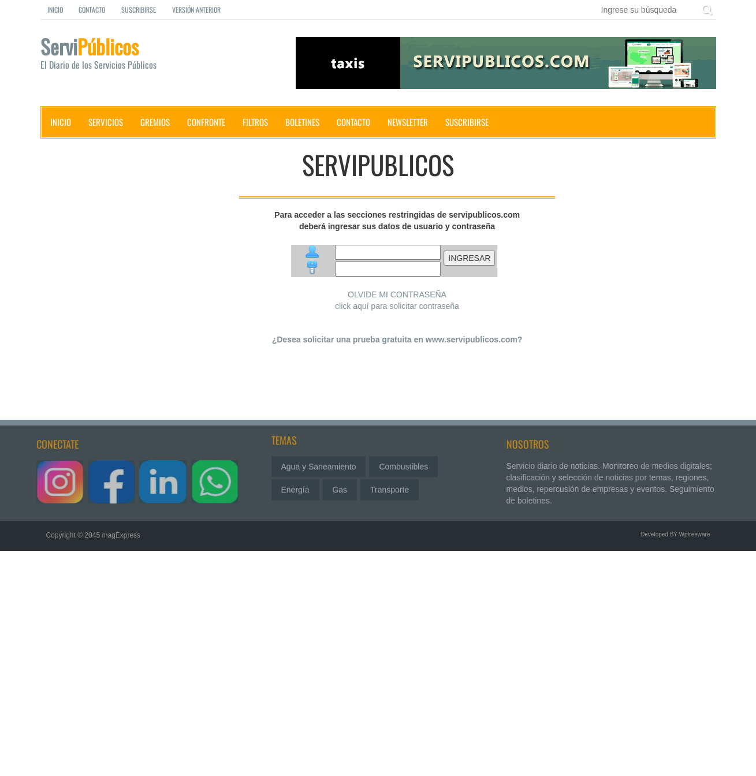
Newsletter (408, 121)
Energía (295, 487)
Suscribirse (138, 9)
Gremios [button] (155, 121)
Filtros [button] (255, 121)
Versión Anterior (196, 9)
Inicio (55, 9)
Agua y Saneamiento (318, 464)
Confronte (206, 121)
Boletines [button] (302, 121)
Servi (109, 55)
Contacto (92, 9)
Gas (339, 487)
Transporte (389, 487)
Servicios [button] (105, 121)
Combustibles (403, 464)
